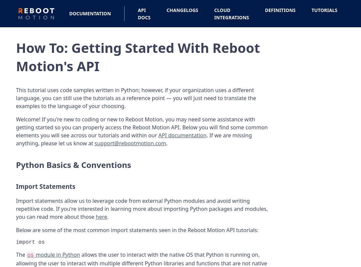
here (101, 216)
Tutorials (324, 10)
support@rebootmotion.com (130, 143)
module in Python (53, 256)
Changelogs (182, 10)
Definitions (280, 10)
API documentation (183, 135)
